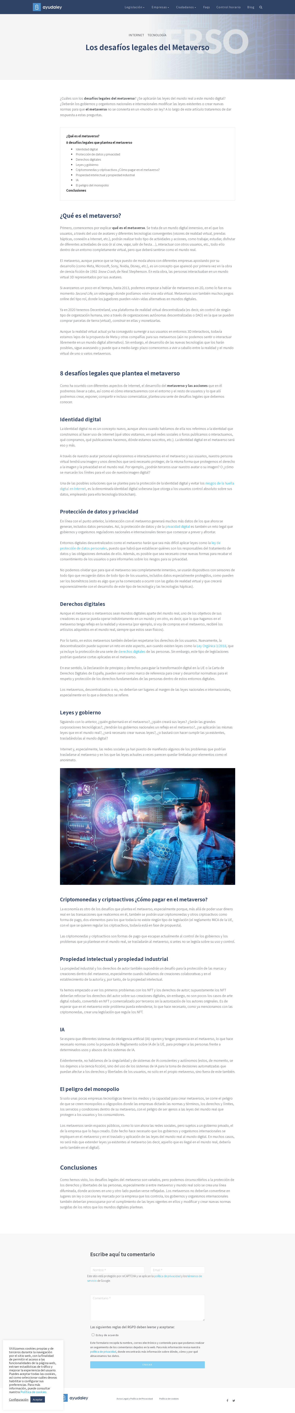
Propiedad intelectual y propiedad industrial (105, 175)
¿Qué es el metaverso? (82, 136)
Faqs (206, 7)
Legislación (135, 7)
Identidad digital (87, 149)
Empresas (161, 7)
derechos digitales (131, 651)
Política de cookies (169, 1398)
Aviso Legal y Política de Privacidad (135, 1398)
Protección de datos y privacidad (98, 154)
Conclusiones (76, 190)
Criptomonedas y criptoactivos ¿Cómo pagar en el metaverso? (118, 169)
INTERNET (136, 35)
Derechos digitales (88, 159)
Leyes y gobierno (87, 164)
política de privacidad (167, 1276)
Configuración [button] (18, 1399)
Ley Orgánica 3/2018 (211, 645)
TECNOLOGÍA (156, 35)
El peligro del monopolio (92, 185)
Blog (251, 7)
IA (77, 180)
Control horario (228, 7)
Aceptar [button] (37, 1399)
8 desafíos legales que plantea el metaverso (99, 142)
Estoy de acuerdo (107, 1335)
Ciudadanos (186, 7)
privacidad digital (177, 526)
